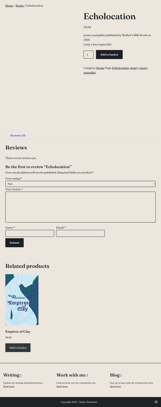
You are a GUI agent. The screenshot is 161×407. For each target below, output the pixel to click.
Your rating (13, 178)
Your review (14, 189)
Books (20, 5)
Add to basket (109, 54)
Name (10, 227)
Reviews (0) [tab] (18, 135)
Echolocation (120, 68)
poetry (134, 68)
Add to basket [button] (18, 347)
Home (9, 5)
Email (61, 227)
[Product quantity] (89, 54)
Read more (8, 386)
